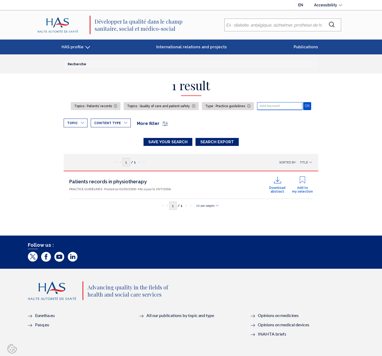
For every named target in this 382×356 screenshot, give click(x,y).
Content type (107, 123)
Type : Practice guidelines (225, 106)
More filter (153, 123)
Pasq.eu (42, 324)
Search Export (217, 142)
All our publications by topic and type (180, 315)
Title (304, 162)
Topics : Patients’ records (93, 106)
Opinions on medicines (278, 315)
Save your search (168, 142)
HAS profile (73, 47)
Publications (306, 47)
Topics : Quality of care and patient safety (159, 106)
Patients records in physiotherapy (108, 181)
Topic (72, 123)
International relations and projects (191, 47)
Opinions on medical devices (283, 324)
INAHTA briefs (272, 333)
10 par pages (205, 205)
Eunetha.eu (45, 315)
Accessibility (325, 5)
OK (308, 105)
